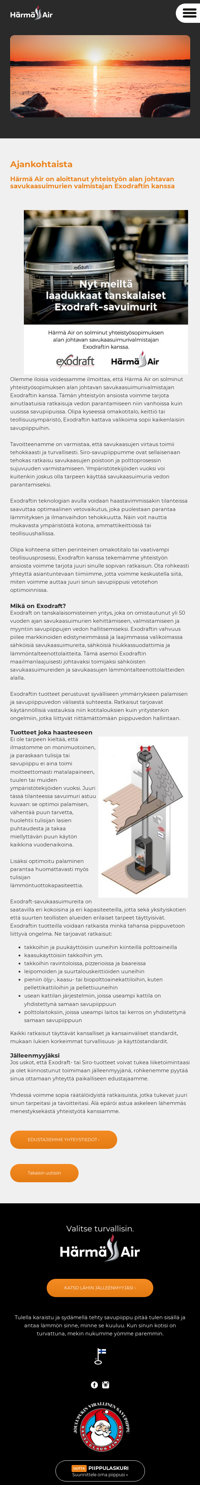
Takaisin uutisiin (44, 1173)
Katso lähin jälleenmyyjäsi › (100, 1287)
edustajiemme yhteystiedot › (64, 1139)
